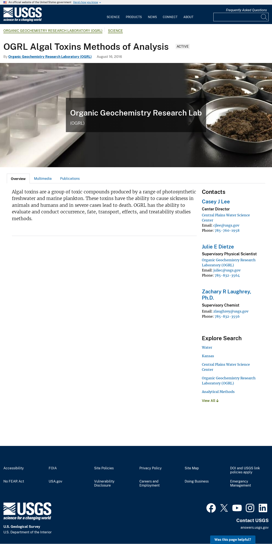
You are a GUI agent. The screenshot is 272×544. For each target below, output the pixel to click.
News (152, 17)
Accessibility (13, 468)
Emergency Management (240, 483)
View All (210, 401)
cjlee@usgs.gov (226, 225)
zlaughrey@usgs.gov (230, 311)
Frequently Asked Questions (246, 10)
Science (113, 17)
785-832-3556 (227, 316)
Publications (70, 179)
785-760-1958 (227, 230)
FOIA (53, 468)
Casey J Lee (216, 201)
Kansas (208, 356)
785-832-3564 (227, 275)
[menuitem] (113, 14)
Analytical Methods (218, 392)
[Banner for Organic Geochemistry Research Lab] (136, 115)
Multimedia (43, 179)
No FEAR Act (13, 481)
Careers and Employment (149, 483)
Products (134, 17)
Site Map (192, 468)
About (188, 17)
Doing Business (197, 481)
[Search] (264, 17)
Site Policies (104, 468)
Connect (170, 17)
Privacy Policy (150, 468)
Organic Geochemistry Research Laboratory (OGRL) (52, 31)
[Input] (241, 17)
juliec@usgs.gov (227, 270)
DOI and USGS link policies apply (245, 470)
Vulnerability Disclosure (104, 483)
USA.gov (55, 481)
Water (207, 347)
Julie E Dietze (218, 247)
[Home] (22, 21)
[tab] (18, 178)
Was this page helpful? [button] (232, 540)
